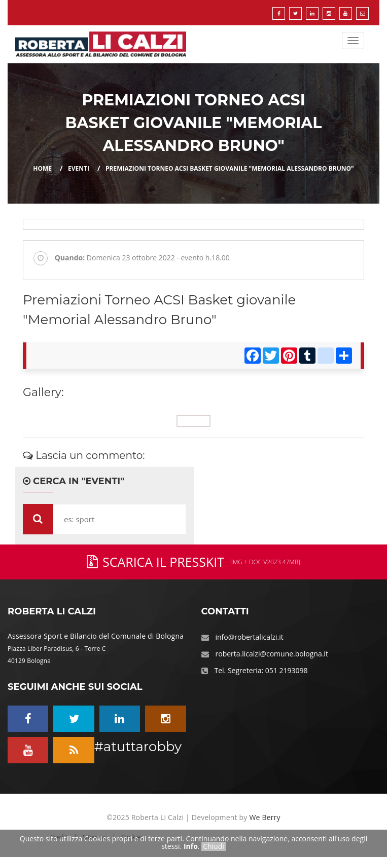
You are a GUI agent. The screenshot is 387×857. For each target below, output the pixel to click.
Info (191, 846)
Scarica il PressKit (193, 561)
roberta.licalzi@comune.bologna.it (272, 653)
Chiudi (213, 846)
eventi (78, 168)
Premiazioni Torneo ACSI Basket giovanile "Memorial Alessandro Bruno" (229, 168)
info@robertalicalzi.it (250, 637)
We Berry (264, 817)
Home (42, 168)
